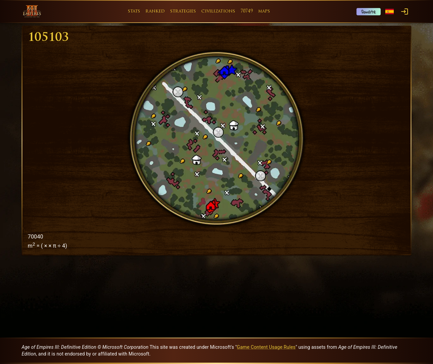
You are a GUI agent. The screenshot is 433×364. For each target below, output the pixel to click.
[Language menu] (389, 11)
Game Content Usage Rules (266, 347)
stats (134, 11)
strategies (183, 11)
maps (264, 11)
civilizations (218, 11)
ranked (155, 11)
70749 (247, 11)
